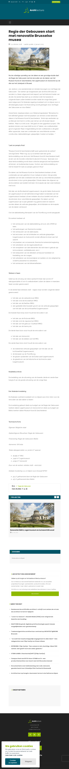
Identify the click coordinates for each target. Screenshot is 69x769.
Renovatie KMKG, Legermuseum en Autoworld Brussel (32, 530)
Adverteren (56, 2)
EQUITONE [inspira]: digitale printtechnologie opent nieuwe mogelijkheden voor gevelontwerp (33, 625)
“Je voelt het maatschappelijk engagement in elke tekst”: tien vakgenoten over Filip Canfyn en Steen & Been (34, 640)
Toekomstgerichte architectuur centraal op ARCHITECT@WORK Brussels (34, 632)
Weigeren (28, 761)
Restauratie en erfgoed (18, 558)
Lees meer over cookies (13, 755)
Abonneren (35, 594)
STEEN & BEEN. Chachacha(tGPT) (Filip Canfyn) (28, 653)
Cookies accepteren (13, 762)
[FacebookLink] (30, 2)
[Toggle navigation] (10, 22)
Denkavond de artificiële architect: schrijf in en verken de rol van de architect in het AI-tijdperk (35, 610)
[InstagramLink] (35, 2)
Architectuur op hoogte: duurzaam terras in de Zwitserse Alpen (34, 673)
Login (26, 2)
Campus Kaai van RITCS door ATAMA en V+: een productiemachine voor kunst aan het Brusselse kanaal (31, 660)
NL (20, 2)
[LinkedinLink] (33, 2)
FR (22, 2)
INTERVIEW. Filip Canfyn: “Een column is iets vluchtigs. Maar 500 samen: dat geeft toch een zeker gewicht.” (34, 647)
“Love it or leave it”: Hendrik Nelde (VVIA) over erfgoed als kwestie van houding (32, 618)
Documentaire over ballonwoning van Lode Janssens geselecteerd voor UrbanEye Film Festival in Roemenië (31, 667)
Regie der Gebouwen (24, 486)
